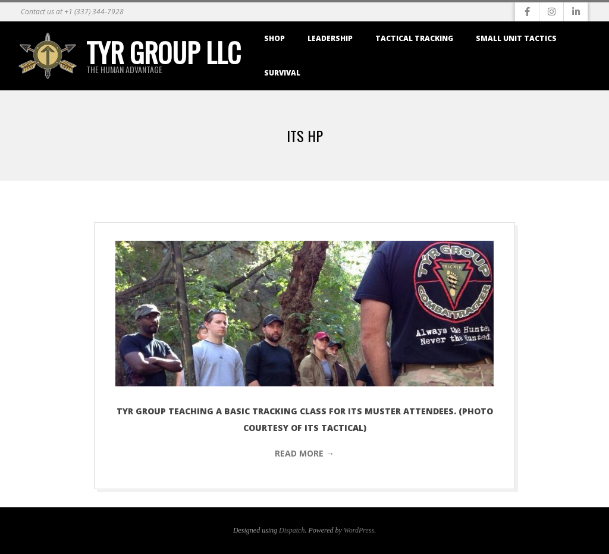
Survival (282, 73)
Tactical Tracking (414, 38)
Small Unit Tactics (516, 38)
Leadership (330, 38)
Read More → (304, 453)
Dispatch (291, 530)
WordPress (359, 530)
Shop (274, 38)
